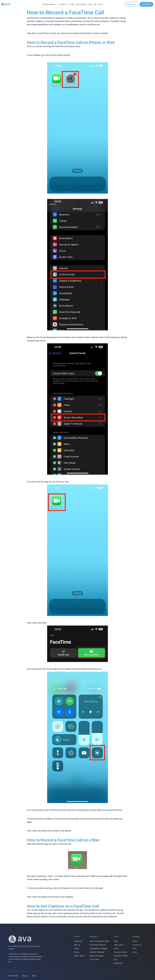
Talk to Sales (131, 4)
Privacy (25, 976)
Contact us (137, 945)
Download (78, 941)
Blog (90, 4)
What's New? (79, 956)
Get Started (146, 4)
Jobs (134, 948)
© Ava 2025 (13, 976)
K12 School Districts (97, 945)
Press (135, 952)
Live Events (94, 959)
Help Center (118, 945)
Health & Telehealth (97, 952)
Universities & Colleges (98, 948)
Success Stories (81, 4)
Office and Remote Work (99, 941)
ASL (115, 959)
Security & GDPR (120, 956)
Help (95, 4)
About (100, 4)
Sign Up (77, 945)
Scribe (76, 948)
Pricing (71, 4)
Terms (34, 976)
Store (116, 948)
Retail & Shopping (96, 956)
